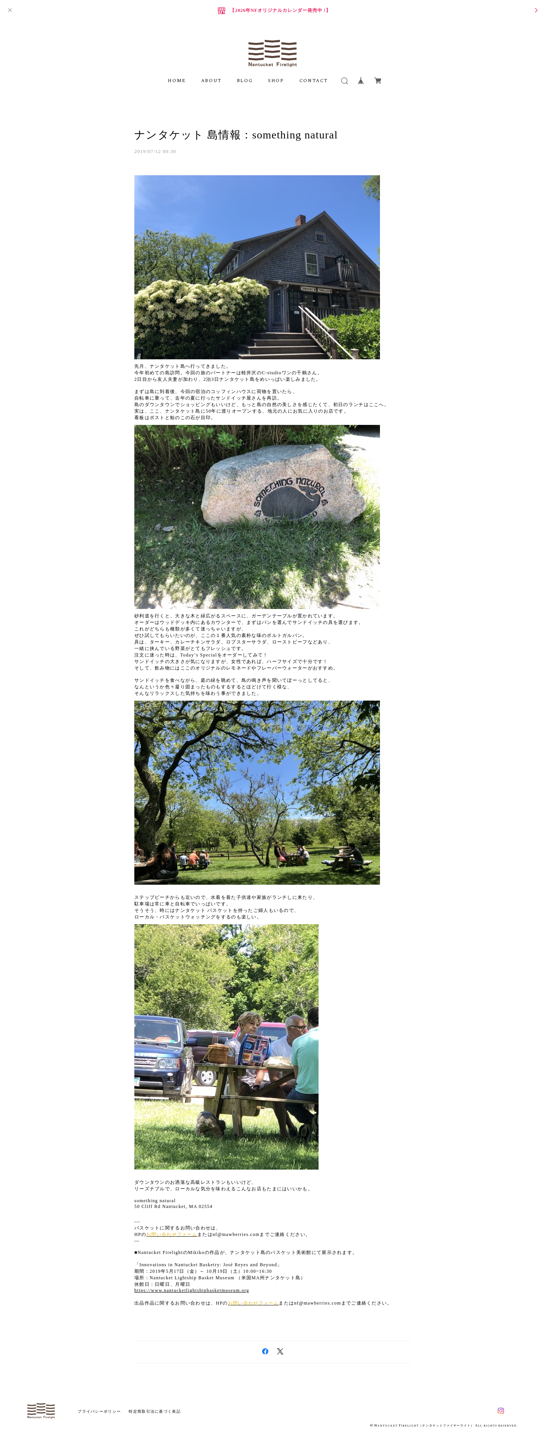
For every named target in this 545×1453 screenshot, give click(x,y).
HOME (176, 80)
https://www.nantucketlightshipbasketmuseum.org (191, 1290)
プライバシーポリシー (99, 1411)
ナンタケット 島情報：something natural (236, 135)
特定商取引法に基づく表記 (154, 1411)
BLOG (245, 80)
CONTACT (313, 80)
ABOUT (211, 80)
